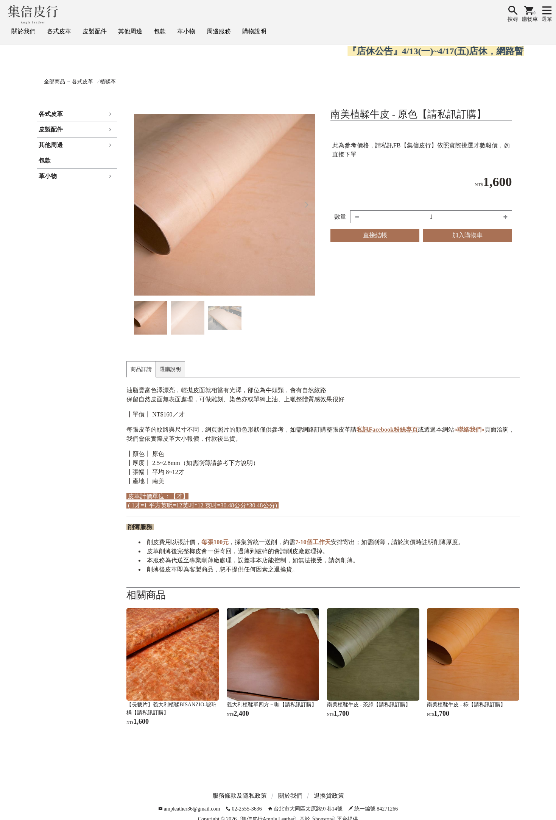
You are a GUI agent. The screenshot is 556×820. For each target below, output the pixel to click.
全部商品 (54, 82)
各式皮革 (59, 31)
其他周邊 (130, 31)
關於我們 (23, 31)
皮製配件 (95, 31)
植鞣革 (108, 82)
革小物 (186, 31)
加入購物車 (467, 235)
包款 (160, 31)
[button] (306, 205)
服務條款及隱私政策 (239, 795)
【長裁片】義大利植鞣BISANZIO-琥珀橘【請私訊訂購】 (171, 708)
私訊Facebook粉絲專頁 (387, 429)
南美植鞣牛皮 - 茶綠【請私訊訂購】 (369, 704)
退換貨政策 (329, 795)
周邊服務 (219, 31)
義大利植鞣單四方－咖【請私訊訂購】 (272, 704)
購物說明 (254, 31)
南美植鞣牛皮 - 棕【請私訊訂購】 (466, 704)
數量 (340, 216)
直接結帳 (375, 235)
